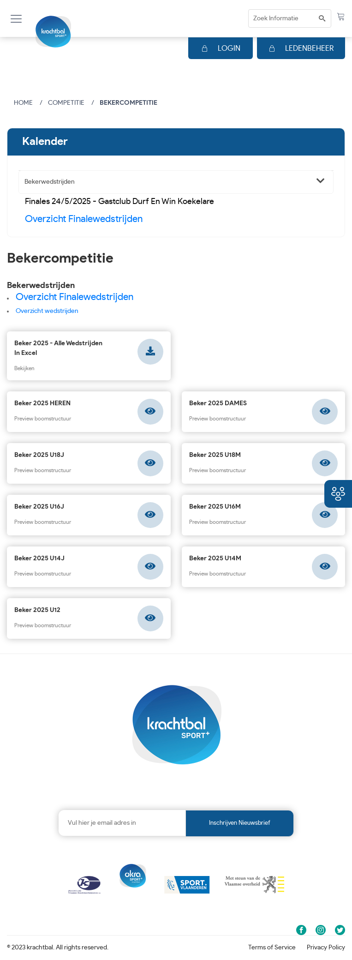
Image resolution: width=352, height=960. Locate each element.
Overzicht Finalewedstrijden (84, 219)
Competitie (66, 103)
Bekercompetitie (128, 103)
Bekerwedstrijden (49, 182)
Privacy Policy (326, 947)
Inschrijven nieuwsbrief (239, 823)
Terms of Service (272, 947)
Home (23, 103)
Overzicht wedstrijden (47, 311)
